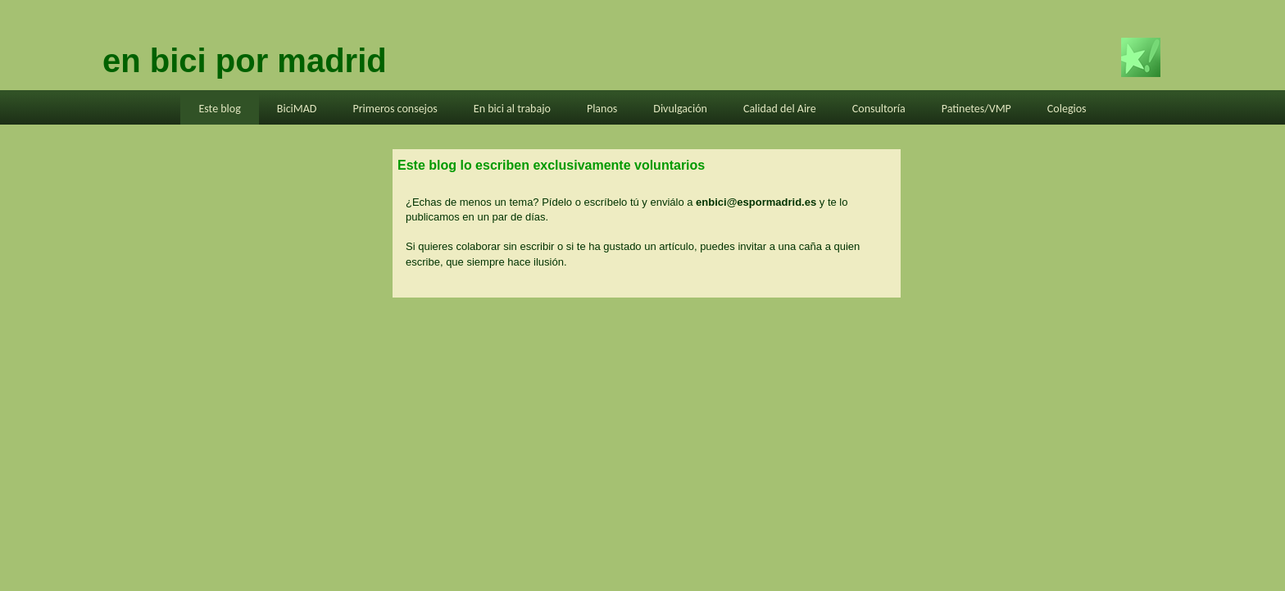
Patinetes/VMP (976, 109)
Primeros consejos (394, 109)
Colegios (1067, 109)
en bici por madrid (244, 61)
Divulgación (680, 109)
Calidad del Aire (779, 109)
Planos (602, 109)
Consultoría (879, 109)
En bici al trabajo (512, 109)
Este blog (219, 109)
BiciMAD (297, 109)
